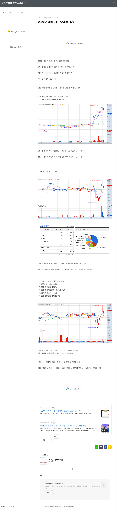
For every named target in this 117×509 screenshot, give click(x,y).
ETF (40, 18)
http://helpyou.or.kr (46, 422)
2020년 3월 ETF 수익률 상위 (56, 22)
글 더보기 (74, 469)
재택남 (44, 18)
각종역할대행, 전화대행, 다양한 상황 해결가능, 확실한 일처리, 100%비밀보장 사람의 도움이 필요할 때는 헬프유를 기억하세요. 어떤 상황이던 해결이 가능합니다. (68, 429)
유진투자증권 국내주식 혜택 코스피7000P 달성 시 (60, 411)
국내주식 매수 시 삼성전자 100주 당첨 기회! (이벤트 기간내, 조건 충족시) (66, 413)
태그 (11, 12)
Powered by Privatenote (7, 506)
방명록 (20, 12)
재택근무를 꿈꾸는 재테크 (13, 3)
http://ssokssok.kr (45, 408)
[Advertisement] (75, 43)
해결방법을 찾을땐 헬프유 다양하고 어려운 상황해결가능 (63, 426)
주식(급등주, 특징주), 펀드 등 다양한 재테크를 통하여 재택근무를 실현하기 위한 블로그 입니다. (72, 487)
